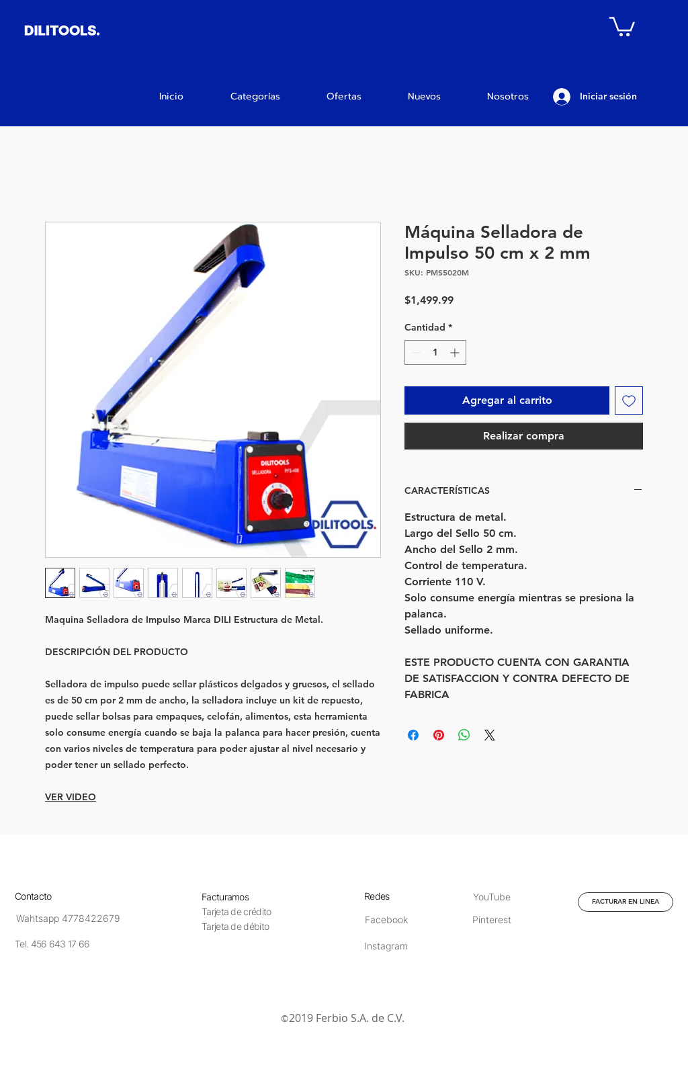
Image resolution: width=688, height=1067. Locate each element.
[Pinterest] (491, 919)
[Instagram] (386, 945)
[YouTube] (491, 896)
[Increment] (455, 352)
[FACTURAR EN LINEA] (625, 902)
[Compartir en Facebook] (413, 735)
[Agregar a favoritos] (629, 400)
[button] (622, 25)
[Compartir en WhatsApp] (464, 735)
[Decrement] (414, 352)
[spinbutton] (435, 352)
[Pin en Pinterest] (439, 735)
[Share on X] (490, 735)
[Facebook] (386, 919)
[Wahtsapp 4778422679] (68, 918)
